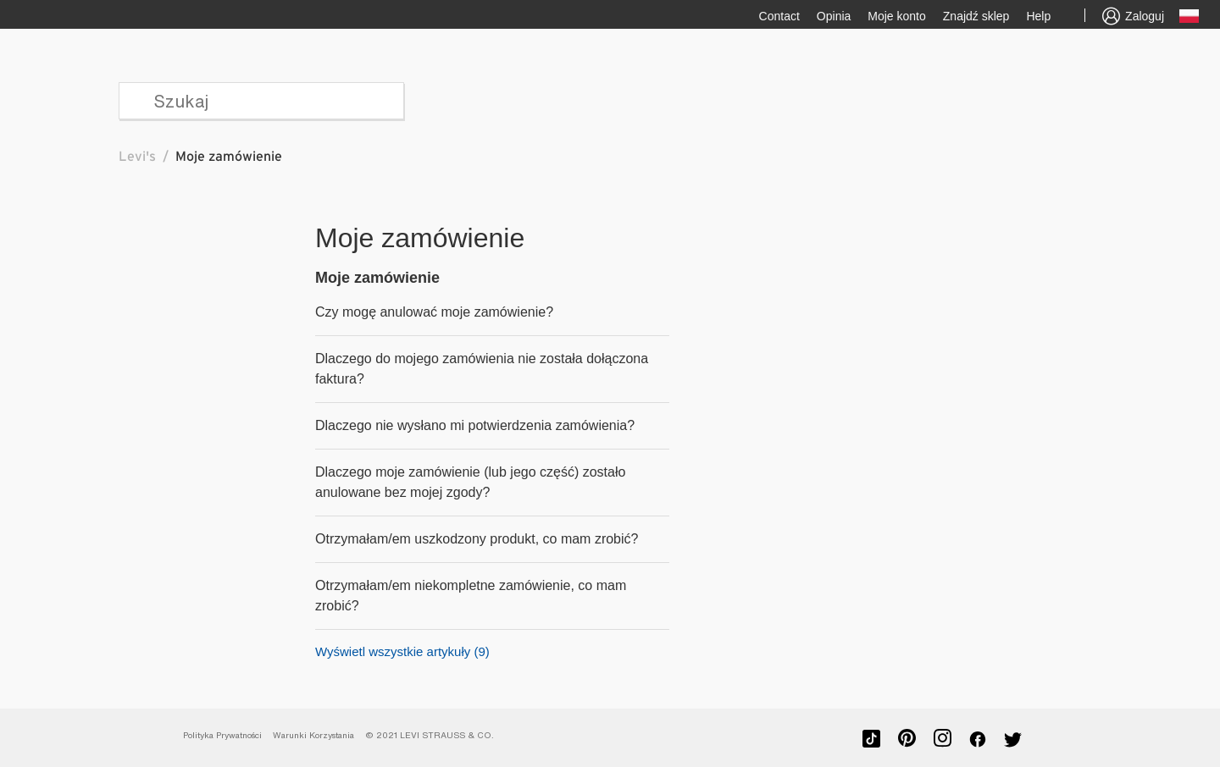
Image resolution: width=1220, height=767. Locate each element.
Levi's (137, 156)
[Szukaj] (261, 100)
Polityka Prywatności (222, 735)
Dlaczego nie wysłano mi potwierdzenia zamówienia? (475, 425)
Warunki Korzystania (313, 735)
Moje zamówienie (377, 277)
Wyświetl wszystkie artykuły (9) (402, 651)
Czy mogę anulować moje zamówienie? (434, 312)
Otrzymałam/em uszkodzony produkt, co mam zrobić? (476, 539)
